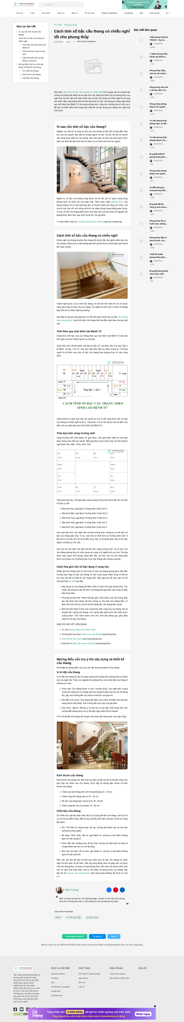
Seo (141, 13)
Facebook (128, 13)
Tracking (54, 978)
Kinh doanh (155, 13)
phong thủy (117, 202)
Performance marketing (60, 987)
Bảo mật (82, 982)
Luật (32, 13)
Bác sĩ (74, 13)
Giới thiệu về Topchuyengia (89, 974)
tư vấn (72, 581)
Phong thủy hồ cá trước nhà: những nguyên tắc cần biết (158, 224)
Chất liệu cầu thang (30, 78)
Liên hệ (81, 987)
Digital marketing (109, 13)
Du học (19, 13)
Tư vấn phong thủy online (90, 222)
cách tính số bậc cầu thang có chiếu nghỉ (82, 92)
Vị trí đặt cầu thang (30, 71)
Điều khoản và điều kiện (119, 978)
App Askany (83, 978)
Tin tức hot (89, 13)
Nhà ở (58, 917)
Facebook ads (56, 995)
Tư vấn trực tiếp (73, 917)
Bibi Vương (71, 889)
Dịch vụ (60, 13)
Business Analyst (58, 974)
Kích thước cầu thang (31, 74)
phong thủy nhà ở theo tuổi (82, 630)
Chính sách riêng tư (118, 974)
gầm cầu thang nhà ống (83, 643)
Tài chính (46, 13)
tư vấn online (92, 917)
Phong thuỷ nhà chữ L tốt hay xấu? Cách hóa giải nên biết (159, 90)
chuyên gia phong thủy (78, 873)
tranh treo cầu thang (91, 634)
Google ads (55, 991)
